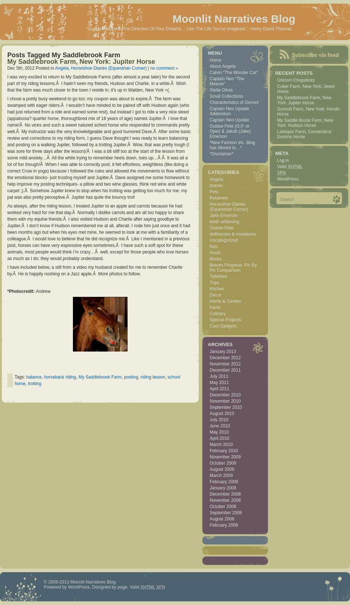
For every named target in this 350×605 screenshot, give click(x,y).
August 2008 (222, 518)
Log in (283, 160)
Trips (214, 282)
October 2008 (223, 506)
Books (216, 258)
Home (215, 60)
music (215, 252)
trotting (35, 383)
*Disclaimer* (221, 153)
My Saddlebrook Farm (99, 377)
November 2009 (225, 456)
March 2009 (221, 475)
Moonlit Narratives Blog (233, 19)
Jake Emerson (224, 215)
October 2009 (223, 463)
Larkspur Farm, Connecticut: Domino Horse (304, 134)
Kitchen (217, 288)
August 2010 (222, 413)
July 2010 (219, 419)
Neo (214, 246)
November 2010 (225, 401)
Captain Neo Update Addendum (229, 111)
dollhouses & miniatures (233, 234)
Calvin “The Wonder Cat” (234, 72)
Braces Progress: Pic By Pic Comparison (233, 268)
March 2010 (221, 444)
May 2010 (219, 432)
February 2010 (224, 450)
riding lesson (153, 377)
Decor (215, 295)
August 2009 (222, 469)
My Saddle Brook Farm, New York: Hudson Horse (305, 123)
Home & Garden (225, 301)
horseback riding (60, 377)
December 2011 (225, 370)
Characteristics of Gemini (234, 102)
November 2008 (225, 500)
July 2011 (219, 376)
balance (34, 377)
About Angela (223, 66)
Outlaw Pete (221, 227)
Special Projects (225, 319)
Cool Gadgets (223, 326)
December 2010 (225, 394)
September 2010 (226, 407)
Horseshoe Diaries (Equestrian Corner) (109, 68)
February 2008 (224, 525)
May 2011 (219, 382)
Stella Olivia (221, 90)
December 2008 (225, 494)
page (123, 587)
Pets (214, 191)
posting (131, 377)
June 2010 (220, 425)
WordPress (288, 179)
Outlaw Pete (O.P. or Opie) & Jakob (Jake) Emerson (230, 131)
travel (215, 307)
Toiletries (218, 276)
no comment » (164, 68)
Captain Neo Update (229, 120)
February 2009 (224, 481)
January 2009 (223, 487)
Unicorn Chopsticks (296, 80)
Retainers (219, 198)
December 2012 (225, 357)
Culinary (218, 313)
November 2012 (225, 364)
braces (216, 185)
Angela (62, 68)
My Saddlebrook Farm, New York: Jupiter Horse (81, 61)
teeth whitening (224, 221)
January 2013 (223, 351)
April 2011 (219, 388)
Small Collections (226, 96)
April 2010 (219, 438)
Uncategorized (224, 240)
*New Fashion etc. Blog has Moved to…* (232, 145)
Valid (290, 166)
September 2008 (226, 512)
